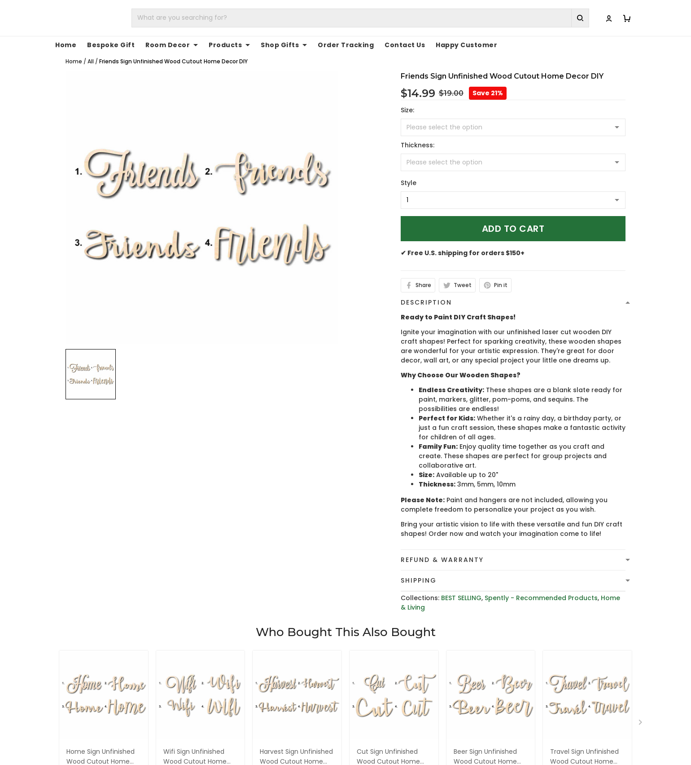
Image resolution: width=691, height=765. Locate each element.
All (90, 61)
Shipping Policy (377, 737)
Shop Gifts (284, 44)
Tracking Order (526, 751)
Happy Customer (466, 44)
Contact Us (405, 44)
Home (65, 44)
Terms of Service (380, 723)
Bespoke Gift (111, 44)
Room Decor (171, 44)
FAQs (510, 737)
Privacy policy (375, 709)
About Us (517, 709)
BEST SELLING (461, 597)
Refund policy (375, 751)
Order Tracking (346, 44)
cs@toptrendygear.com (253, 737)
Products (229, 44)
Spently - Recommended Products (541, 597)
